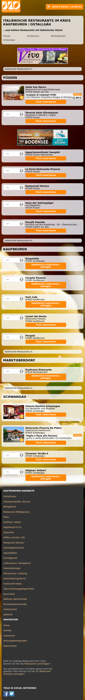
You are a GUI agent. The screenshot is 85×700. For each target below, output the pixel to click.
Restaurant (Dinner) (13, 543)
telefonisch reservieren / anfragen (45, 266)
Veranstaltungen (12, 568)
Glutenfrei (8, 532)
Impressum (9, 636)
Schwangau (9, 40)
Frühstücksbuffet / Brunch (16, 502)
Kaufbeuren (33, 36)
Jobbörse (8, 614)
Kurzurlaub (9, 594)
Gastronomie (10, 609)
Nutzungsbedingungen (15, 641)
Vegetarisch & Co (12, 527)
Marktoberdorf (58, 36)
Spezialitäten (10, 553)
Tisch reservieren (46, 102)
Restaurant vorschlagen (37, 664)
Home (6, 625)
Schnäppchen (10, 558)
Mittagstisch (9, 507)
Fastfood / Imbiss (12, 522)
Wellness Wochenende (15, 599)
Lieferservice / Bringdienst (17, 563)
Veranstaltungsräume (14, 578)
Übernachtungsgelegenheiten (18, 589)
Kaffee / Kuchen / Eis (14, 537)
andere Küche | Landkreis (64, 6)
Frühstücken (9, 496)
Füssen (6, 36)
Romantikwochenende (15, 604)
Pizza (6, 517)
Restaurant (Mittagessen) (16, 512)
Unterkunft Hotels (12, 584)
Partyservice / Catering (15, 573)
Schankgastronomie (13, 548)
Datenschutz (9, 646)
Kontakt (7, 630)
